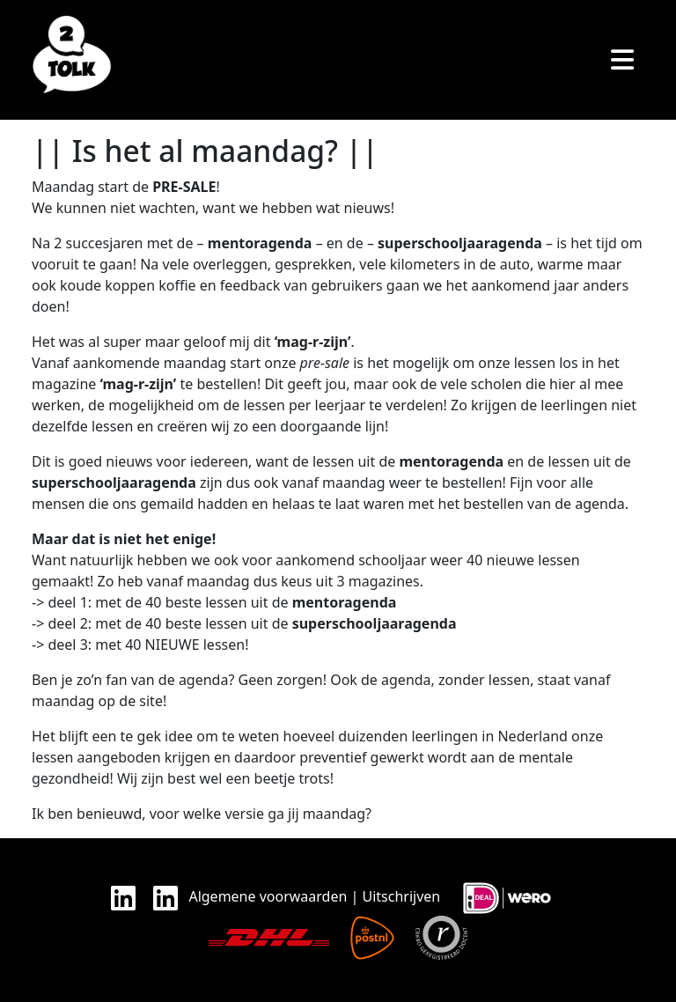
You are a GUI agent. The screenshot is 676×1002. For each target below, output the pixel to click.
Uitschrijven (402, 896)
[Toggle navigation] (622, 60)
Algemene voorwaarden (267, 896)
